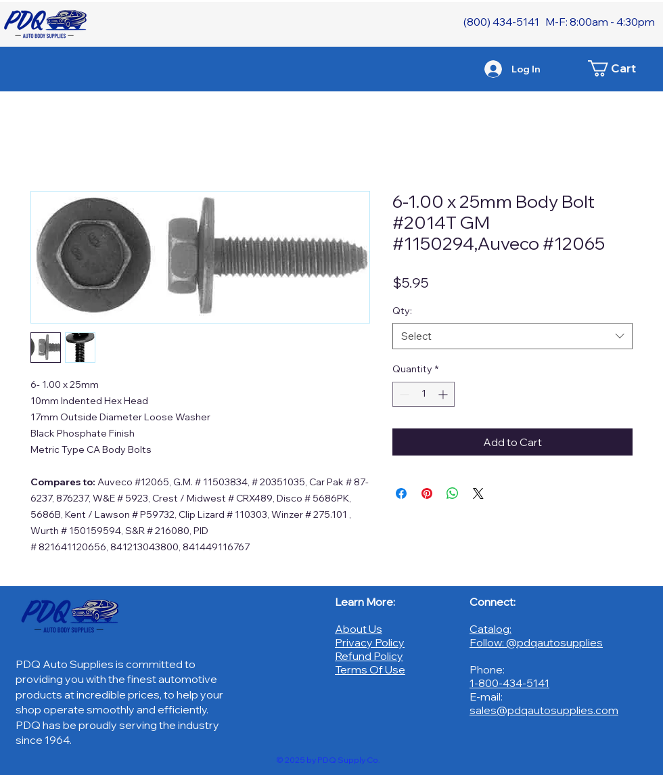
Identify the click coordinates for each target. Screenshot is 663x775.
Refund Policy (369, 656)
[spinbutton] (423, 394)
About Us (358, 629)
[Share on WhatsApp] (452, 493)
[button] (619, 68)
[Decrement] (402, 394)
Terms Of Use (370, 669)
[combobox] (512, 336)
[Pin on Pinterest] (427, 493)
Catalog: (490, 629)
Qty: (402, 311)
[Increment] (444, 394)
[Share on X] (478, 493)
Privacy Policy (370, 642)
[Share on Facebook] (401, 493)
